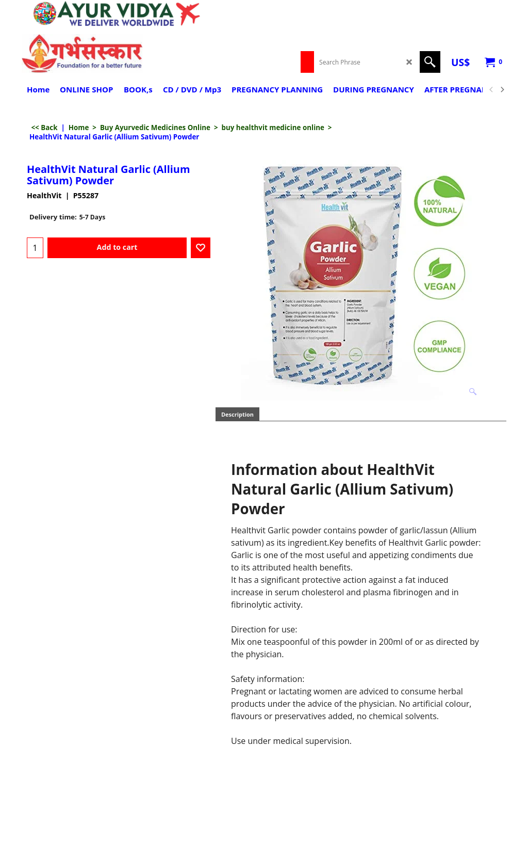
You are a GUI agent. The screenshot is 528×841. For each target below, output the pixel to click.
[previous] (491, 89)
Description (237, 414)
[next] (501, 89)
